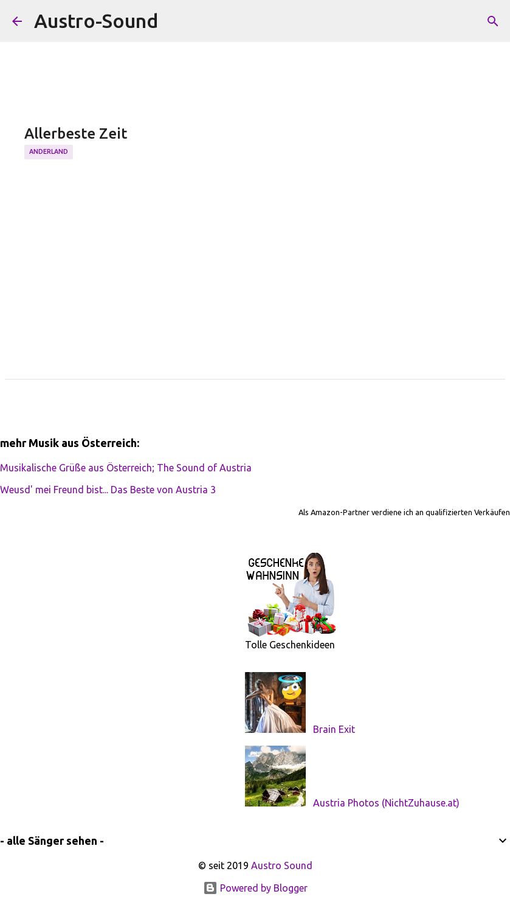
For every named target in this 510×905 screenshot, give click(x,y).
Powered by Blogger (255, 887)
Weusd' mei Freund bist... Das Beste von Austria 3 (108, 489)
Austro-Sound (96, 21)
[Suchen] (175, 21)
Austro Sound (281, 865)
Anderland (48, 151)
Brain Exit (334, 729)
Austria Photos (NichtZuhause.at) (386, 802)
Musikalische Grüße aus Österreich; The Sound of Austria (126, 467)
